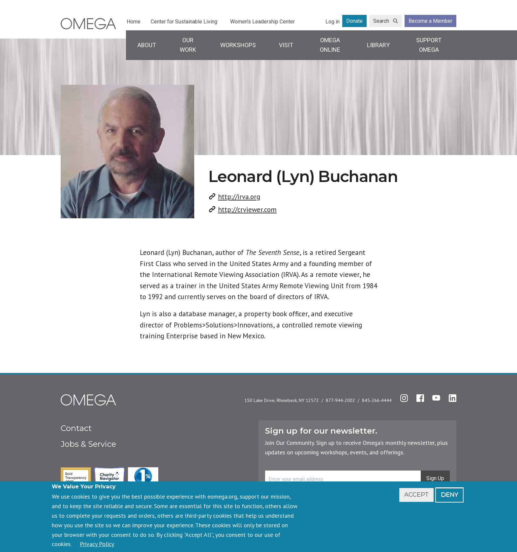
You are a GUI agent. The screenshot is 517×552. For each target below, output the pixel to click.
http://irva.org (239, 196)
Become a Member (430, 21)
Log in (332, 21)
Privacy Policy (97, 544)
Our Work (188, 45)
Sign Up (435, 478)
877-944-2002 (340, 400)
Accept (416, 494)
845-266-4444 (377, 400)
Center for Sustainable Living (184, 21)
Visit (286, 45)
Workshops (238, 45)
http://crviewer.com (247, 209)
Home (133, 21)
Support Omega (428, 45)
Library (378, 45)
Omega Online (330, 45)
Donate (354, 21)
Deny (449, 494)
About (146, 45)
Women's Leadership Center (262, 21)
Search (381, 21)
